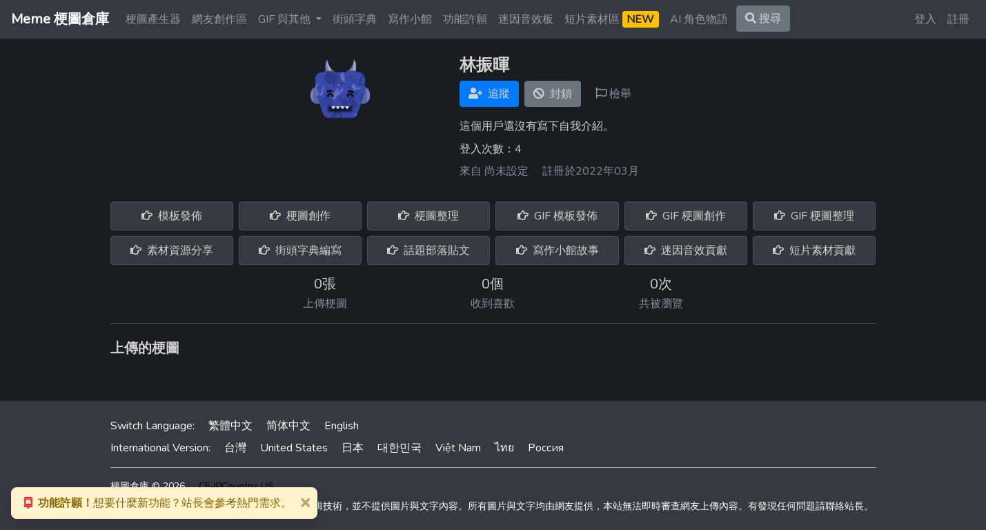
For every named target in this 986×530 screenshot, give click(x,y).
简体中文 (288, 425)
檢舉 (613, 93)
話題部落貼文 (428, 250)
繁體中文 (230, 425)
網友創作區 (219, 19)
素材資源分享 (171, 250)
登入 (925, 19)
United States (294, 447)
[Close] (305, 502)
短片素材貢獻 (814, 250)
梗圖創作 (300, 216)
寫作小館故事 (557, 250)
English (341, 425)
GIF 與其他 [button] (285, 19)
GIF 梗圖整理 (814, 216)
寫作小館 (410, 19)
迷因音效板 (525, 19)
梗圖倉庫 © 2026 (147, 486)
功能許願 (465, 19)
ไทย (504, 447)
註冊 (958, 19)
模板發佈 (171, 216)
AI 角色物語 (699, 19)
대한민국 (399, 447)
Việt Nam (458, 447)
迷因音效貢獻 (685, 250)
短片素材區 (611, 19)
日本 (353, 447)
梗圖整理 (428, 216)
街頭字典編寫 (300, 250)
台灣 (235, 447)
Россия (546, 447)
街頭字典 (355, 19)
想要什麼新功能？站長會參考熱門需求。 (156, 503)
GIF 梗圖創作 (686, 216)
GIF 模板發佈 (557, 216)
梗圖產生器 (153, 19)
